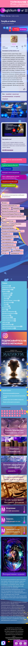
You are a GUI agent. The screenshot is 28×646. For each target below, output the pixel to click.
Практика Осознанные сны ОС (10, 211)
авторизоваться (6, 196)
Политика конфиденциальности (14, 637)
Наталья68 (5, 48)
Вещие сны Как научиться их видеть (11, 402)
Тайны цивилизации (7, 324)
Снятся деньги (6, 250)
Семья (6, 304)
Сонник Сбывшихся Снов (8, 185)
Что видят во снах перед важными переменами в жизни (14, 396)
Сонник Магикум (7, 317)
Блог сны (8, 16)
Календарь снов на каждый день (10, 172)
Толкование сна (17, 253)
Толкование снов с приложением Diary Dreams (12, 160)
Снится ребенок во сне (9, 245)
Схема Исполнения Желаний (9, 181)
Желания (5, 203)
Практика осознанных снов (9, 313)
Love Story (7, 296)
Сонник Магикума (6, 168)
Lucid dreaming (6, 285)
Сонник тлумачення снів (9, 320)
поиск (15, 94)
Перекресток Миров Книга (9, 311)
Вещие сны (6, 291)
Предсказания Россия (8, 221)
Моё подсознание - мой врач (12, 300)
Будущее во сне (7, 293)
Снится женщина (7, 239)
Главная (3, 16)
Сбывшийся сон (7, 233)
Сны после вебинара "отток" (10, 247)
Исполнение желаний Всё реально (11, 393)
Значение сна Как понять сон (10, 205)
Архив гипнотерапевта (8, 287)
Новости (5, 309)
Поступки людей (9, 302)
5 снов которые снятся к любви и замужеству (13, 399)
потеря (17, 96)
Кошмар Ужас (6, 208)
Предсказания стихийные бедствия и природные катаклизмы (11, 224)
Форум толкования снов (9, 328)
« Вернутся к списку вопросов (7, 23)
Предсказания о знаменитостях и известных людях (13, 217)
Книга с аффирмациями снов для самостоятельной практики (10, 177)
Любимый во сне (18, 208)
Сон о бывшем (18, 250)
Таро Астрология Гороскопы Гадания (12, 326)
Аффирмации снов (7, 289)
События (7, 306)
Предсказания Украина (8, 228)
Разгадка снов (7, 295)
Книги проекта (6, 307)
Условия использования (14, 639)
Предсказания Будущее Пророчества (12, 214)
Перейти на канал (7, 150)
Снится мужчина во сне (9, 242)
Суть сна (5, 253)
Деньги (6, 298)
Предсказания (6, 315)
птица (5, 99)
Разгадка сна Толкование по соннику (13, 231)
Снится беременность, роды (10, 236)
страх (9, 94)
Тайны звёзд (6, 322)
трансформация (7, 96)
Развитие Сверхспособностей (10, 165)
